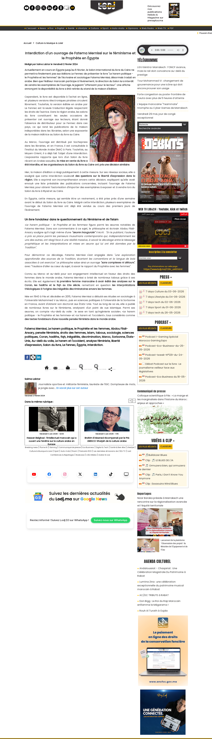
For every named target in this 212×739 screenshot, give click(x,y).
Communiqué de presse (83, 457)
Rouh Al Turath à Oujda (151, 578)
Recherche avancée (148, 114)
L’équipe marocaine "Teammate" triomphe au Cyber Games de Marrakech (161, 97)
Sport (104, 28)
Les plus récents (148, 275)
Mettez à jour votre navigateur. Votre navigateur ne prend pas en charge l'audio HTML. (167, 50)
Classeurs (170, 275)
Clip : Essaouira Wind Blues (159, 465)
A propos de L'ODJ (45, 721)
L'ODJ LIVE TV (126, 721)
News (42, 28)
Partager (99, 379)
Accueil (28, 43)
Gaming (62, 457)
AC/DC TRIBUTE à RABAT (151, 565)
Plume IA (51, 457)
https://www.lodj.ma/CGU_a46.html (163, 261)
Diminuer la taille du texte (72, 379)
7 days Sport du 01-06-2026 (161, 298)
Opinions (132, 28)
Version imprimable (81, 369)
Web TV (160, 28)
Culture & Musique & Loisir (54, 43)
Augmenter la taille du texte (116, 369)
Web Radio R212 (168, 722)
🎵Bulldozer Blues (155, 439)
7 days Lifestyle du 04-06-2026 (163, 288)
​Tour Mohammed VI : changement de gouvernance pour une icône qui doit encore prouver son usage (161, 78)
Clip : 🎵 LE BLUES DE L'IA (158, 444)
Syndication (113, 735)
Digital (59, 28)
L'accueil (30, 28)
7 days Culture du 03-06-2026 (162, 283)
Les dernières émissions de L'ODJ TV (56, 465)
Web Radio (147, 28)
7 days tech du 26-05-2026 (161, 303)
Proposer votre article (85, 721)
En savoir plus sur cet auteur (73, 398)
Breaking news (35, 457)
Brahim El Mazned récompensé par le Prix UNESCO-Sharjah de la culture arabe (107, 449)
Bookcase (125, 465)
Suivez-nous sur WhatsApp (110, 534)
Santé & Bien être (35, 461)
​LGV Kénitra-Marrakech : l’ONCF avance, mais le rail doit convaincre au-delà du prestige (162, 68)
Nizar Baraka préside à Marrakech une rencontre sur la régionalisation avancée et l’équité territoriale (162, 483)
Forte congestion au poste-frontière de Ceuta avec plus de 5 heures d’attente (161, 89)
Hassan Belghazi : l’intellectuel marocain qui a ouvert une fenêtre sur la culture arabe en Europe (51, 449)
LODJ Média (71, 469)
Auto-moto (117, 28)
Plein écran (181, 211)
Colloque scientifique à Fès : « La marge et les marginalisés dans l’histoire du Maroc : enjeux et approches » (162, 383)
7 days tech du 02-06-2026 (161, 293)
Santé (70, 28)
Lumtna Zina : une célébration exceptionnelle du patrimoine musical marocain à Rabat (162, 558)
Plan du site (98, 735)
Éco (50, 28)
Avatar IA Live (88, 469)
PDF (171, 28)
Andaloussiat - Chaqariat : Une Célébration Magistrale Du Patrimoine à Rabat (161, 550)
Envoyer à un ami (53, 369)
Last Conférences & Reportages (98, 465)
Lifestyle (81, 28)
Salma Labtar (43, 64)
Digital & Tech (124, 457)
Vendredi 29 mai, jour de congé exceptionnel (161, 104)
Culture (94, 28)
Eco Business (106, 457)
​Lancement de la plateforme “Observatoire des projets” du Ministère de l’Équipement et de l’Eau (174, 525)
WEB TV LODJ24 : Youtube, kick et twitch (163, 198)
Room (118, 461)
